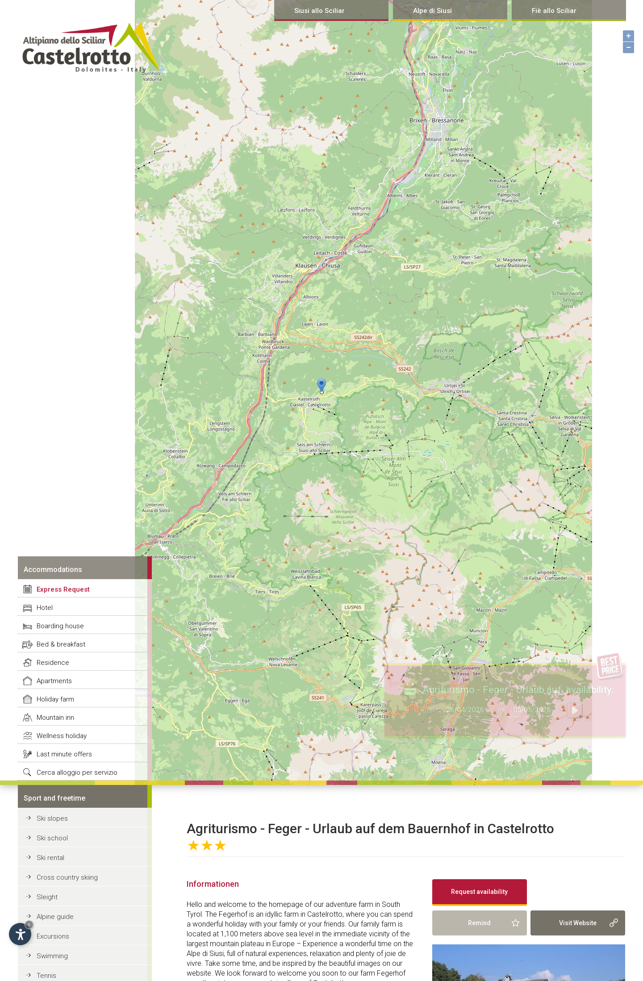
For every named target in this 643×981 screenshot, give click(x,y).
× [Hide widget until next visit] (29, 924)
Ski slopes (52, 818)
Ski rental (50, 858)
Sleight (47, 897)
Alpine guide (55, 917)
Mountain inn (55, 718)
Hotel (45, 608)
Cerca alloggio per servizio (77, 772)
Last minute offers (64, 754)
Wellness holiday (62, 736)
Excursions (53, 936)
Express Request (63, 589)
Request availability (479, 891)
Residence (53, 663)
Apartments (54, 681)
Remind (479, 923)
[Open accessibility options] (20, 934)
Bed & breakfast (61, 644)
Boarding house (60, 626)
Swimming (52, 956)
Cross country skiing (67, 877)
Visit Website (578, 923)
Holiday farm (55, 699)
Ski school (52, 838)
